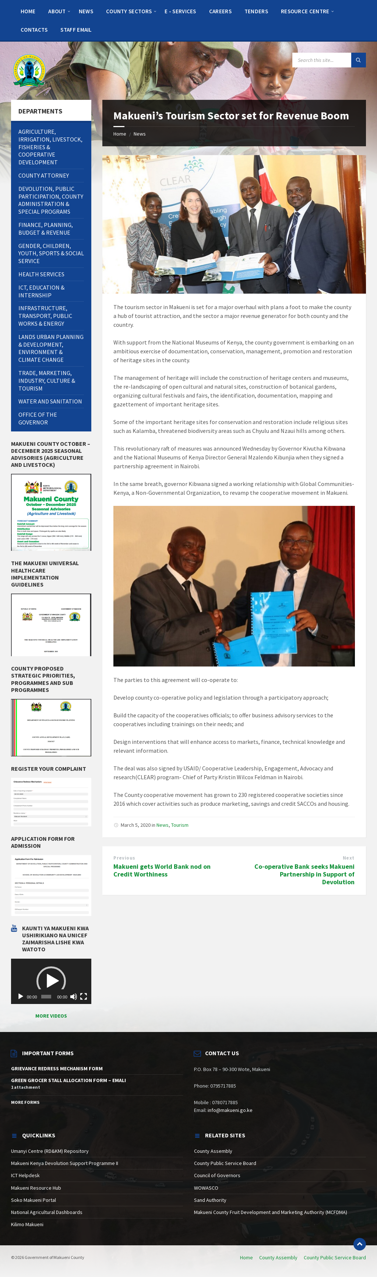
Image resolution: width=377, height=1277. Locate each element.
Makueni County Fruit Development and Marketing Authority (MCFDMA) (270, 1212)
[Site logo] (29, 70)
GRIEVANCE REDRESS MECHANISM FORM (57, 1068)
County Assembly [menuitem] (278, 1257)
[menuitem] (28, 11)
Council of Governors (217, 1175)
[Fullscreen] (83, 996)
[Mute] (73, 996)
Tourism (179, 825)
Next (349, 858)
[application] (51, 981)
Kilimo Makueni (27, 1224)
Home (119, 133)
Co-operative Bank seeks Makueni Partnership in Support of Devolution (304, 874)
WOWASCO (206, 1188)
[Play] (20, 996)
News (140, 133)
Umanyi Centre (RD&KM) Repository (50, 1151)
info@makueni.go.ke (230, 1110)
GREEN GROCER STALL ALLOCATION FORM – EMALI (68, 1080)
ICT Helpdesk (25, 1175)
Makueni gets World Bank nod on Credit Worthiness (162, 870)
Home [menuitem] (246, 1257)
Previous (124, 858)
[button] (51, 981)
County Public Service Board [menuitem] (335, 1257)
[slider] (46, 996)
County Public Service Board (225, 1163)
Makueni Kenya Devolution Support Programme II (64, 1163)
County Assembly (213, 1151)
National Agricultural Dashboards (46, 1212)
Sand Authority (210, 1200)
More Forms (25, 1102)
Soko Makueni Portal (33, 1200)
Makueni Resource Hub (36, 1188)
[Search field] (329, 60)
